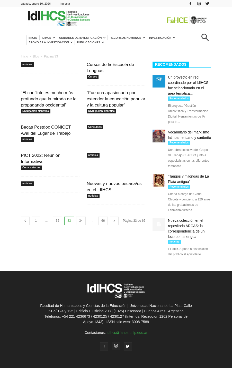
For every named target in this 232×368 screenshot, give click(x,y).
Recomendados (179, 98)
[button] (205, 39)
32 (57, 220)
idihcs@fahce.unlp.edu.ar (127, 333)
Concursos (95, 126)
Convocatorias (31, 167)
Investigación (162, 37)
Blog (36, 56)
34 (81, 220)
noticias (27, 64)
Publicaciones (90, 42)
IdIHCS (48, 37)
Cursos (92, 76)
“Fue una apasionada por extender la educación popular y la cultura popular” (116, 99)
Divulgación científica (35, 111)
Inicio (33, 37)
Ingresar (65, 3)
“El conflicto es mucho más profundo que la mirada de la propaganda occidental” (48, 99)
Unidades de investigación (82, 37)
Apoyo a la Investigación (51, 42)
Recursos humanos (127, 37)
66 (103, 220)
